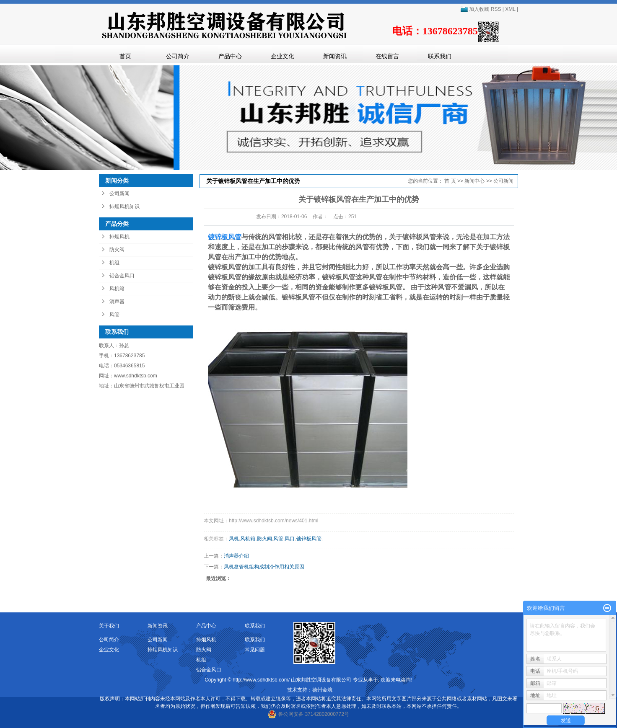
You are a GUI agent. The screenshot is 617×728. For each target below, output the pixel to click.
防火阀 (116, 250)
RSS (496, 9)
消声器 (116, 302)
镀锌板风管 (308, 539)
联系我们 (439, 56)
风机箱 (116, 289)
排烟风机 (119, 237)
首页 (125, 56)
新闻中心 (474, 181)
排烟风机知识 (124, 206)
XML (510, 9)
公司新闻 (119, 193)
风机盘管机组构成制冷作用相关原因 (264, 567)
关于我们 (109, 626)
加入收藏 (474, 9)
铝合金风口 (122, 276)
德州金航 (322, 690)
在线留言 (387, 56)
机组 (114, 263)
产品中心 (230, 56)
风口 (290, 539)
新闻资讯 (335, 56)
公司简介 (177, 56)
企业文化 (282, 56)
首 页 (450, 181)
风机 (234, 539)
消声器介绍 (236, 556)
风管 (114, 315)
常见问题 (255, 650)
